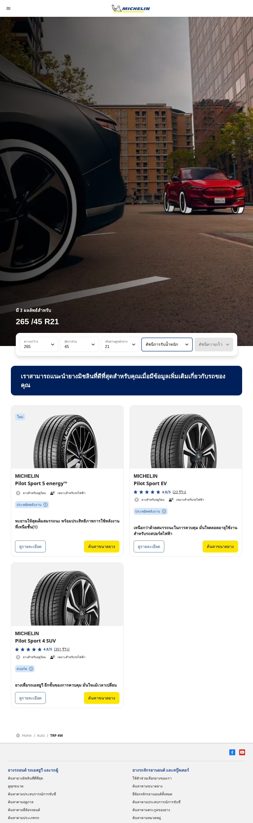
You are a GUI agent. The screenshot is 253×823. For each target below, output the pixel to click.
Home (24, 735)
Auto (41, 735)
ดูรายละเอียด (30, 546)
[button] (52, 344)
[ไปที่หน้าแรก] (131, 8)
